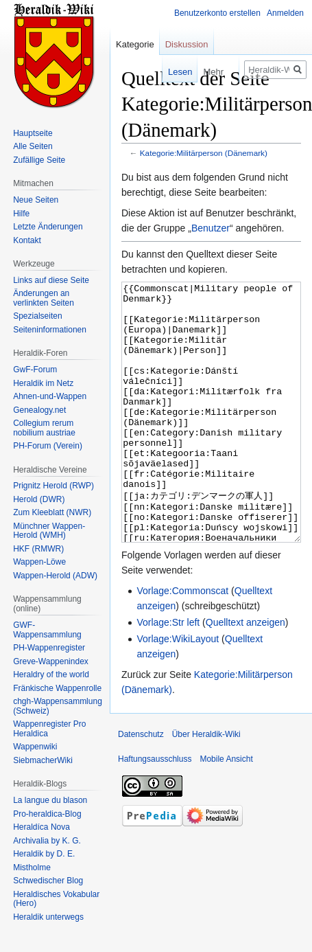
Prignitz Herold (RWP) (53, 485)
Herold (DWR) (38, 499)
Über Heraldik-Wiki (206, 786)
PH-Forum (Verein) (47, 446)
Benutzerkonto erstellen (217, 13)
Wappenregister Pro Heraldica (49, 728)
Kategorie (135, 44)
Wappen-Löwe (39, 562)
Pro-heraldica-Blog (47, 814)
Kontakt (27, 240)
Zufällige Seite (39, 160)
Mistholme (32, 867)
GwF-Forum (35, 369)
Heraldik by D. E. (44, 854)
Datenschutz (141, 786)
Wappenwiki (35, 746)
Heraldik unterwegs (48, 917)
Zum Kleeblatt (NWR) (52, 512)
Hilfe (21, 213)
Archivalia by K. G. (47, 841)
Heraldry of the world (51, 674)
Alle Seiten (32, 146)
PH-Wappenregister (49, 648)
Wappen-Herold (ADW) (55, 575)
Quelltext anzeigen (245, 673)
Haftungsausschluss (154, 810)
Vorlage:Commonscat (182, 642)
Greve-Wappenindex (50, 661)
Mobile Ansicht (226, 810)
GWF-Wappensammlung (47, 629)
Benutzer (210, 228)
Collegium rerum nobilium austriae (44, 428)
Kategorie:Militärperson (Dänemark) (203, 152)
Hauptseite (32, 133)
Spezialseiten (37, 316)
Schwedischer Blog (48, 880)
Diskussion (186, 44)
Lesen (168, 72)
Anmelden (285, 13)
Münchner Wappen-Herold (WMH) (49, 531)
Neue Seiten (35, 200)
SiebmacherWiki (43, 760)
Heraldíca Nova (41, 827)
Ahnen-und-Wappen (49, 396)
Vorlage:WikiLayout (177, 690)
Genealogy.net (39, 410)
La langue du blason (50, 800)
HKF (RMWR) (38, 549)
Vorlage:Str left (168, 673)
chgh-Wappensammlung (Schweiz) (57, 706)
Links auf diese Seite (51, 280)
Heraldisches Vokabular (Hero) (56, 899)
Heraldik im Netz (43, 383)
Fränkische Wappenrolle (57, 688)
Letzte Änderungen (47, 226)
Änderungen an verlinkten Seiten (43, 298)
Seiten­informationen (49, 330)
